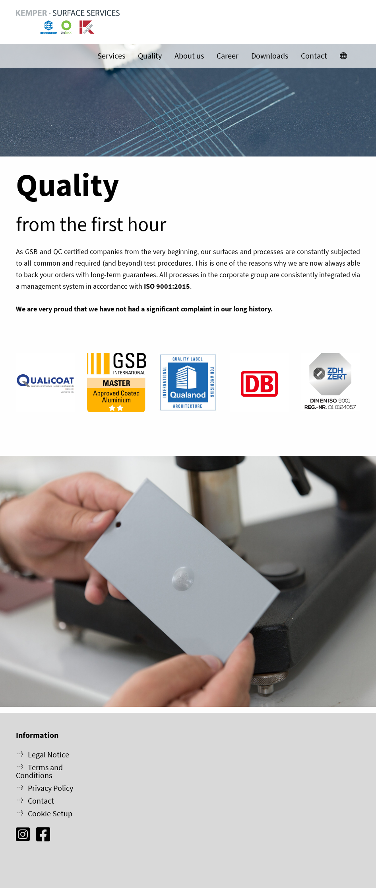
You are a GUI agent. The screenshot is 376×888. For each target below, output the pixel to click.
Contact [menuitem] (314, 56)
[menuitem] (343, 55)
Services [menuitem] (111, 56)
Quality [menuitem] (150, 56)
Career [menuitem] (227, 56)
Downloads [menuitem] (269, 56)
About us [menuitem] (189, 56)
